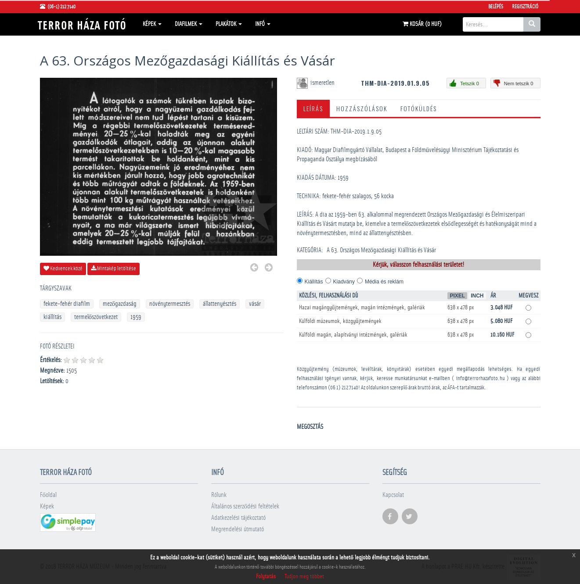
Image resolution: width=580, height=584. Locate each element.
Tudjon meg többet (304, 576)
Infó (262, 24)
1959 (135, 317)
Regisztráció (525, 6)
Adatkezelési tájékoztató (238, 518)
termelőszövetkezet (96, 317)
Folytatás (266, 576)
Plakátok (229, 24)
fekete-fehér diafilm (66, 304)
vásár (255, 304)
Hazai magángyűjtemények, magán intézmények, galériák (362, 308)
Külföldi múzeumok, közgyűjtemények (340, 321)
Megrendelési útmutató (237, 529)
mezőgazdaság (120, 304)
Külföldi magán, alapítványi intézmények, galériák (353, 335)
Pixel (457, 296)
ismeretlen (323, 83)
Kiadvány (344, 282)
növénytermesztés (169, 304)
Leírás (313, 108)
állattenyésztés (219, 304)
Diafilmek (188, 24)
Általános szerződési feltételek (245, 506)
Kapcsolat (393, 495)
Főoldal (48, 495)
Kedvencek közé (63, 268)
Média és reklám (384, 282)
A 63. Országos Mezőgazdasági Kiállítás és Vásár (381, 250)
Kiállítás (314, 282)
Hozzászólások (361, 108)
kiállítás (52, 317)
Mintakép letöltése (113, 268)
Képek (152, 24)
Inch (477, 296)
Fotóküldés (418, 108)
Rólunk (219, 495)
